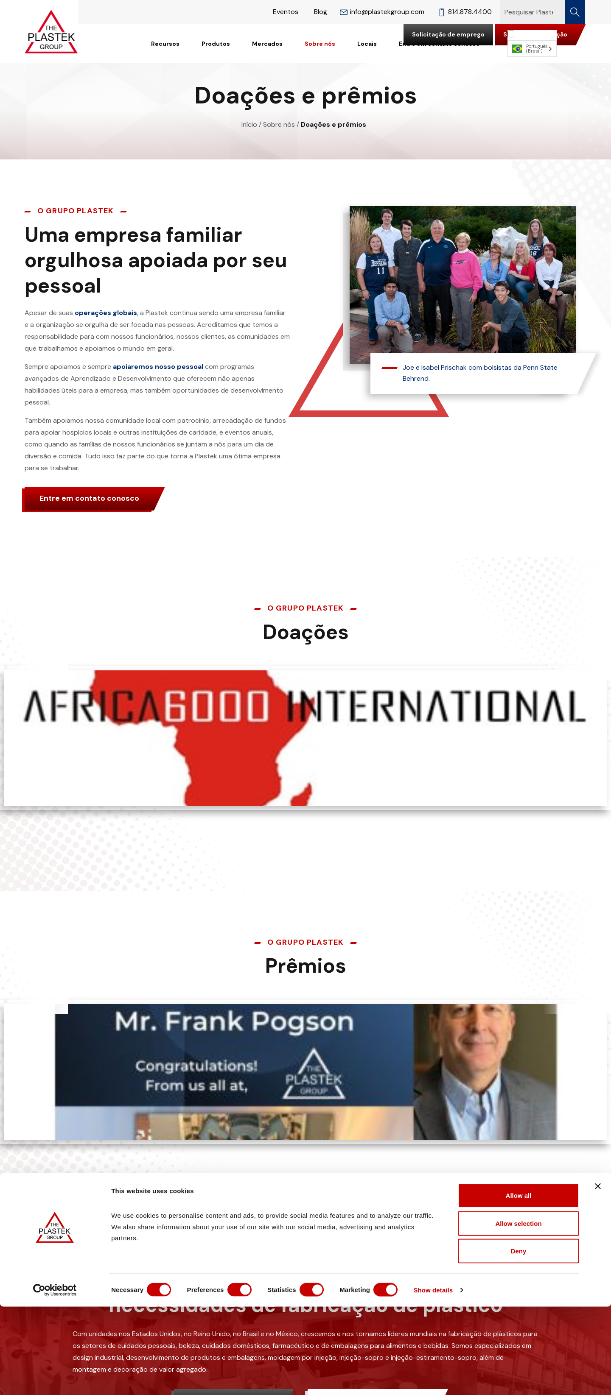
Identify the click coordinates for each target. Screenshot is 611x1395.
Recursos (165, 43)
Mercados (267, 43)
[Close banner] (598, 1275)
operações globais (106, 312)
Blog (320, 11)
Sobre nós (320, 43)
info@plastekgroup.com (382, 11)
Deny (519, 1339)
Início (249, 124)
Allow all (519, 1283)
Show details (445, 1378)
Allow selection (518, 1311)
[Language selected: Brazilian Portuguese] (532, 43)
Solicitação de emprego (448, 34)
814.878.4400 (465, 11)
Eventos (285, 11)
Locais (367, 43)
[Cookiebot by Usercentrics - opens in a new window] (55, 1378)
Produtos (216, 43)
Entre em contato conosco (89, 498)
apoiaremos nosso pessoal (158, 366)
